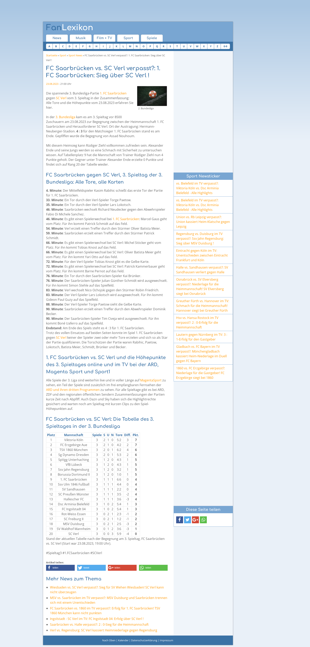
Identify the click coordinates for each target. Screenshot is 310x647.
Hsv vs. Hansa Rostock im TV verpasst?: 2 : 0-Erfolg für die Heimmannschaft (197, 322)
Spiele (152, 38)
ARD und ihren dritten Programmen (73, 390)
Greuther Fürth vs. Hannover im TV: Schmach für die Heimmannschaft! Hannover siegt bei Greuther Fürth (202, 306)
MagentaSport (151, 380)
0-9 (225, 46)
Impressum (166, 640)
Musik (81, 38)
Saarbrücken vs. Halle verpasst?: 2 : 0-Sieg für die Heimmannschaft (99, 624)
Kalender (123, 640)
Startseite (51, 55)
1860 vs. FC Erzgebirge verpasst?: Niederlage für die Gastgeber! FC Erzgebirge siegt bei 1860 (200, 373)
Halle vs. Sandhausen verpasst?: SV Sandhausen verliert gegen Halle (202, 269)
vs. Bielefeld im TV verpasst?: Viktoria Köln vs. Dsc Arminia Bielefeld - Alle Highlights (197, 188)
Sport (128, 38)
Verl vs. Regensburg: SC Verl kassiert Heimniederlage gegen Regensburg (103, 630)
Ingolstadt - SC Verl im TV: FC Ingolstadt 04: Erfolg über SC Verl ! (97, 619)
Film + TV (104, 38)
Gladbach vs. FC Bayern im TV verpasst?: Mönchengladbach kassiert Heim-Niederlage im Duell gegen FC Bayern (201, 353)
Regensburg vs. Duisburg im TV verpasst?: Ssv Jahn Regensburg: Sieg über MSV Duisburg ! (200, 238)
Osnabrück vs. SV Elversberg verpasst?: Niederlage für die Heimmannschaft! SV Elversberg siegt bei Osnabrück (200, 286)
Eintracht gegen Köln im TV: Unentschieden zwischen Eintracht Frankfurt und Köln (202, 255)
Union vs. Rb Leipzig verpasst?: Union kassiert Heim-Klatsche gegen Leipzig (203, 222)
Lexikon (69, 27)
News (57, 38)
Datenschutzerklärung (144, 640)
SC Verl (61, 98)
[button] (60, 568)
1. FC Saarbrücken (113, 93)
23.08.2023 (52, 84)
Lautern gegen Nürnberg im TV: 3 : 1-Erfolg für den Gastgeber (201, 336)
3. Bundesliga (65, 117)
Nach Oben (108, 640)
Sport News (75, 55)
